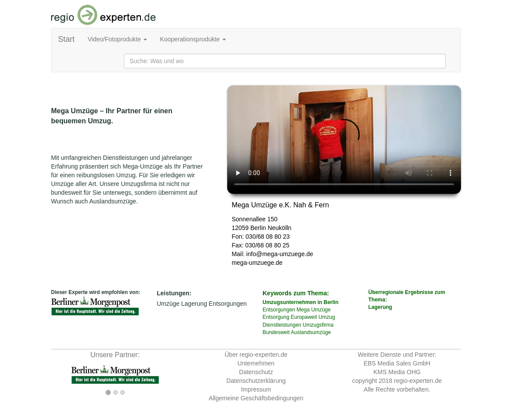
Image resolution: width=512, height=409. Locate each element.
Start (66, 39)
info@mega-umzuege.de (280, 253)
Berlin (258, 227)
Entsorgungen (228, 303)
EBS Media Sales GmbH (397, 363)
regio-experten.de (418, 380)
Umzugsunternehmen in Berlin (300, 302)
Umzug (326, 317)
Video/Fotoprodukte (117, 39)
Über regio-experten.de (256, 354)
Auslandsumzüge (311, 332)
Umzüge (168, 303)
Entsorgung (276, 317)
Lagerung (194, 303)
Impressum (256, 389)
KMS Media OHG (396, 371)
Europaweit (304, 317)
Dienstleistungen (282, 325)
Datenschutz (256, 371)
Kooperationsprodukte (193, 39)
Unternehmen (256, 363)
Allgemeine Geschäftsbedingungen (255, 398)
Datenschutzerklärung (256, 380)
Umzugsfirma (318, 325)
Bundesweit (276, 332)
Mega (303, 310)
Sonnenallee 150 (254, 219)
